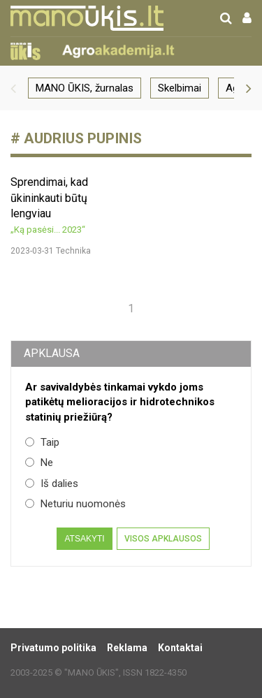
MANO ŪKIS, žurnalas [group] (84, 88)
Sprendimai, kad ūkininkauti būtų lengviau (49, 205)
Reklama (127, 647)
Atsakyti (84, 539)
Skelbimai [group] (179, 88)
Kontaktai (180, 647)
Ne (39, 462)
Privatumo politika (53, 647)
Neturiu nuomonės (75, 503)
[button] (13, 88)
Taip (42, 442)
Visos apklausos (163, 539)
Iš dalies (51, 483)
